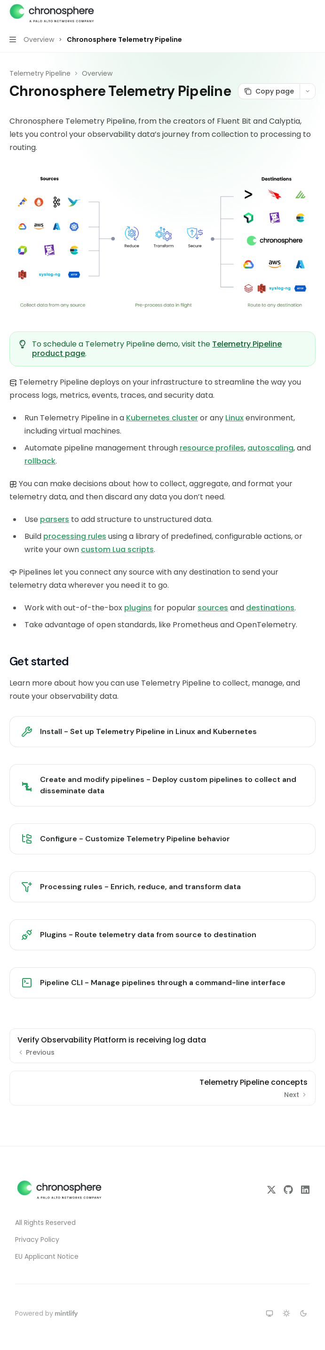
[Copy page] (269, 91)
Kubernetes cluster (162, 417)
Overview (97, 73)
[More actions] (312, 13)
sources (213, 607)
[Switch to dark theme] (303, 1313)
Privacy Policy (37, 1239)
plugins (138, 607)
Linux (234, 417)
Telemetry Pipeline (40, 73)
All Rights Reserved (45, 1222)
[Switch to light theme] (286, 1313)
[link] (162, 731)
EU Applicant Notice (47, 1256)
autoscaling (270, 447)
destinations (270, 607)
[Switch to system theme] (269, 1313)
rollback (39, 461)
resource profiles (212, 447)
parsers (54, 519)
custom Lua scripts (117, 549)
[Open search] (294, 13)
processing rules (74, 536)
